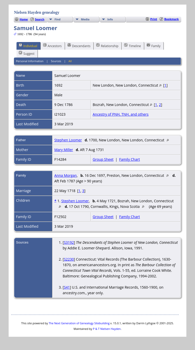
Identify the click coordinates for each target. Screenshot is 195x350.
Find (58, 19)
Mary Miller (63, 149)
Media (85, 19)
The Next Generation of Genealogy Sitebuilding (79, 323)
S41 (67, 287)
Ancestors (52, 45)
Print (153, 19)
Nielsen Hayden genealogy (36, 12)
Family (153, 45)
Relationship (107, 45)
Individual (28, 45)
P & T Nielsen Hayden (107, 329)
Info (110, 19)
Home (24, 19)
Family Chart (129, 159)
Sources (56, 61)
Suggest (27, 53)
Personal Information (30, 61)
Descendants (79, 45)
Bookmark (171, 19)
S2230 (69, 259)
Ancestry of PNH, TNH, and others (121, 114)
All (70, 61)
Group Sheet (103, 159)
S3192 (69, 242)
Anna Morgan (65, 175)
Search (39, 19)
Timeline (132, 45)
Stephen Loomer (68, 140)
